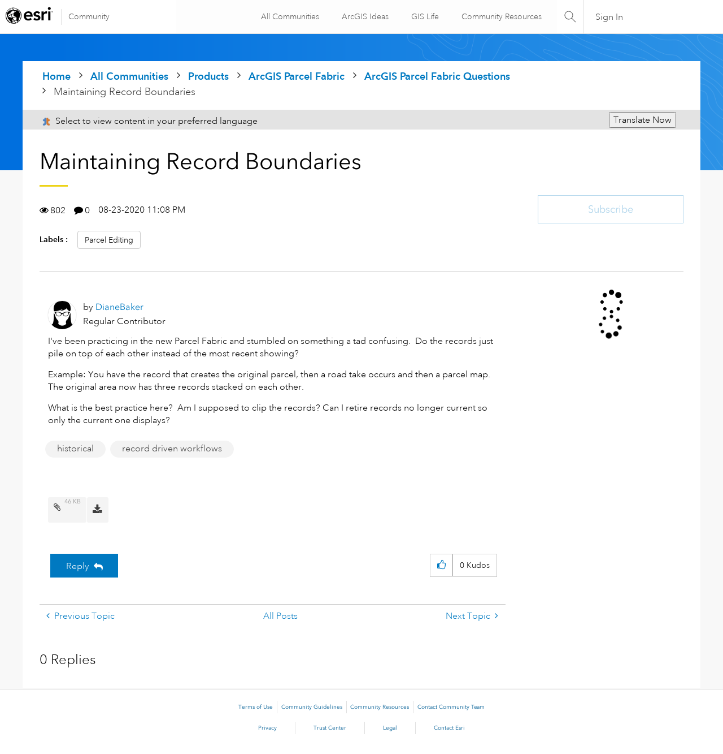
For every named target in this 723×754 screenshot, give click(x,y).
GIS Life (424, 16)
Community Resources (500, 16)
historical (75, 448)
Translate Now (642, 120)
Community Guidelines (311, 707)
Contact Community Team (451, 707)
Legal (390, 728)
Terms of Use (255, 707)
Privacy (267, 728)
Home (56, 76)
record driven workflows (172, 448)
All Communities (289, 16)
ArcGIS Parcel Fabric (297, 76)
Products (208, 76)
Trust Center (329, 728)
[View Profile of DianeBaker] (119, 306)
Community (89, 16)
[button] (441, 565)
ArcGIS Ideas (364, 16)
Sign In (609, 17)
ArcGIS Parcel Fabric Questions (437, 76)
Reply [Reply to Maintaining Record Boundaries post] (77, 566)
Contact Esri (449, 728)
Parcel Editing (109, 240)
